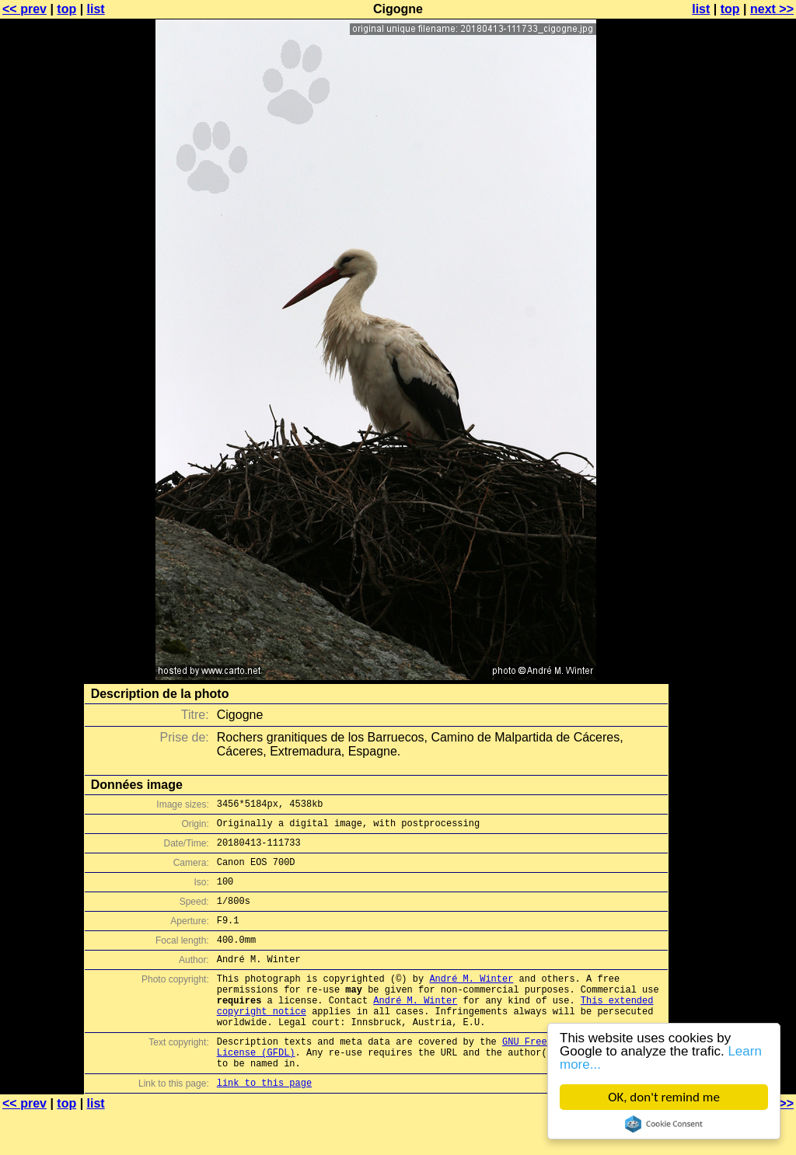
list (96, 9)
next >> (772, 9)
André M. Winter (471, 1001)
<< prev (24, 9)
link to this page (264, 1124)
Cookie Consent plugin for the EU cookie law (664, 1123)
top (66, 9)
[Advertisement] (733, 385)
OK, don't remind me (664, 1097)
